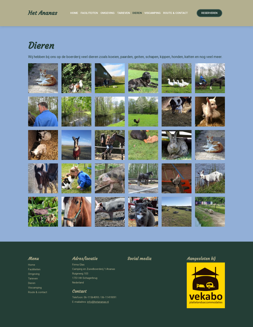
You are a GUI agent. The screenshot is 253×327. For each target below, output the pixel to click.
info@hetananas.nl (98, 301)
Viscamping (152, 13)
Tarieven (123, 13)
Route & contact (175, 13)
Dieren (137, 13)
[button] (209, 13)
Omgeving (107, 13)
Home (74, 13)
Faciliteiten (89, 13)
